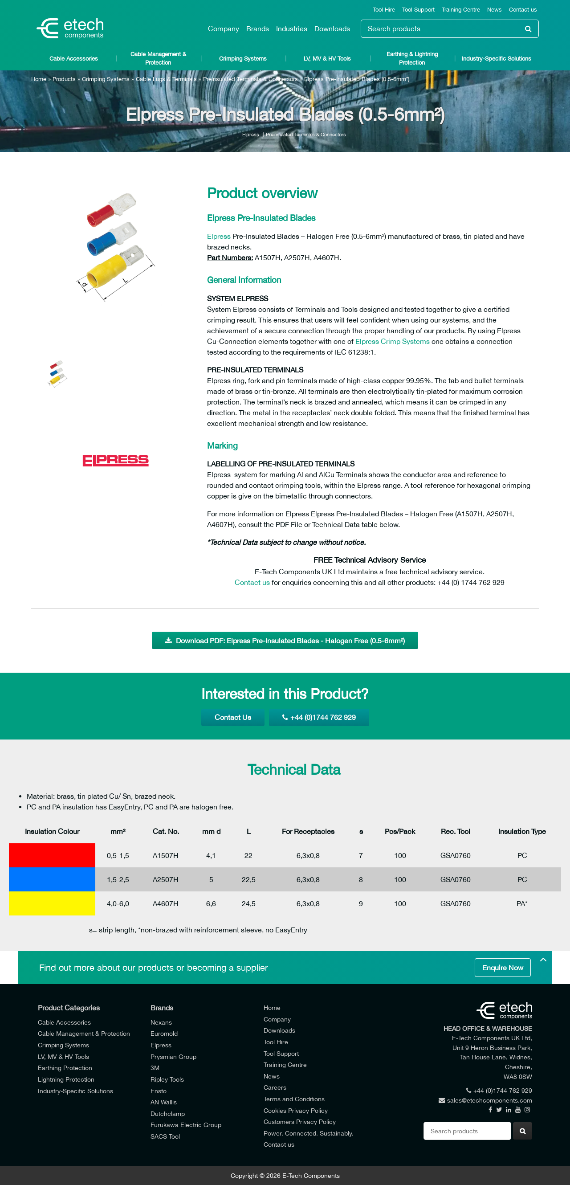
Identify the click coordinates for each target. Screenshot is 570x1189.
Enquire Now (502, 968)
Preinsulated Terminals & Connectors (250, 79)
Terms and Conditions (294, 1099)
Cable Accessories (73, 58)
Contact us (523, 9)
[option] (116, 257)
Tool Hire (384, 9)
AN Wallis (164, 1102)
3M (155, 1067)
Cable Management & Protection (158, 58)
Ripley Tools (167, 1079)
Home (38, 79)
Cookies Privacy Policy (296, 1110)
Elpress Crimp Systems (392, 341)
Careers (275, 1087)
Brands (257, 29)
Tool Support (418, 9)
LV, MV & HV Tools (327, 58)
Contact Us (233, 717)
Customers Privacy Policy (300, 1121)
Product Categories (69, 1008)
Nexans (161, 1022)
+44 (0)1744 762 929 (319, 717)
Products (64, 79)
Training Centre (461, 9)
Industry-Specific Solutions (496, 58)
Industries (291, 29)
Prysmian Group (173, 1056)
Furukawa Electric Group (186, 1124)
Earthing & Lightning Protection (412, 58)
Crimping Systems (243, 58)
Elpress (250, 134)
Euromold (164, 1033)
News (494, 9)
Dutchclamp (168, 1113)
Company (223, 29)
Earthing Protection (65, 1067)
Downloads (332, 29)
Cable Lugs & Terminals (166, 79)
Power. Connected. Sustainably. (309, 1133)
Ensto (159, 1091)
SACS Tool (165, 1136)
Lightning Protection (66, 1079)
